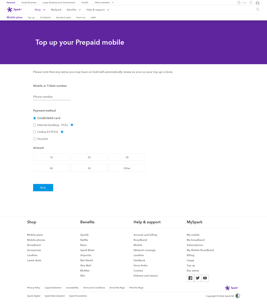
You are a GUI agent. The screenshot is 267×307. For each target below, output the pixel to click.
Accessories (34, 250)
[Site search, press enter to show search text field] (258, 9)
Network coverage (145, 250)
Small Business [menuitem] (28, 2)
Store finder (141, 265)
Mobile (138, 245)
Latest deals (34, 260)
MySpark (56, 9)
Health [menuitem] (85, 2)
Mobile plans (14, 17)
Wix (82, 275)
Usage (190, 260)
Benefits (74, 9)
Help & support (97, 9)
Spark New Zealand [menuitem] (55, 296)
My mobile (193, 234)
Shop (40, 9)
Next (43, 187)
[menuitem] (43, 9)
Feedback (139, 260)
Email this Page (117, 287)
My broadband (196, 240)
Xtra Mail (85, 265)
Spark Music (87, 250)
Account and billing (145, 234)
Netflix (84, 240)
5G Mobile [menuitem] (45, 17)
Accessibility (72, 287)
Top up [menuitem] (31, 17)
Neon (83, 245)
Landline (32, 255)
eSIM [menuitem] (93, 17)
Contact (138, 270)
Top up (191, 265)
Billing (190, 255)
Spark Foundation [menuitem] (78, 296)
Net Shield (86, 260)
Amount (38, 147)
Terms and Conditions (94, 287)
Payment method (44, 110)
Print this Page (136, 287)
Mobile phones (36, 240)
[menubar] (104, 2)
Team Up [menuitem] (80, 17)
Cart (241, 2)
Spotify (84, 234)
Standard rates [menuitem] (63, 17)
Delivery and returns (146, 275)
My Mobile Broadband (200, 250)
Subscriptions (195, 245)
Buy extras (193, 270)
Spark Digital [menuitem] (33, 296)
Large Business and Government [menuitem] (59, 2)
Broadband (34, 245)
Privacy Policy (33, 287)
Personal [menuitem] (11, 2)
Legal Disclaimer (53, 287)
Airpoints (85, 255)
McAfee (84, 270)
